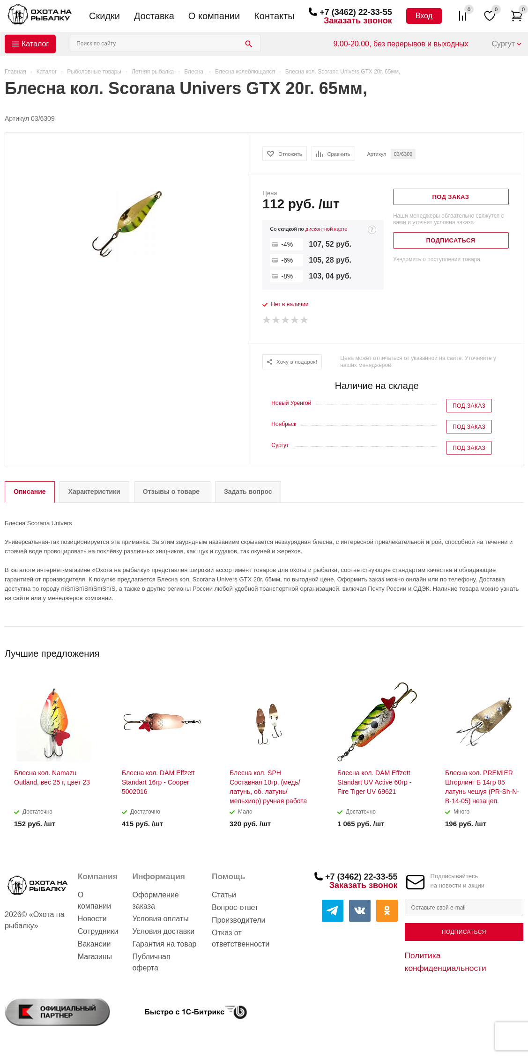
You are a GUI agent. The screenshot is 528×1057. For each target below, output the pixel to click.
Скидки (104, 16)
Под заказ (469, 406)
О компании (214, 16)
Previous (500, 650)
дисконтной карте (326, 229)
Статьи (224, 895)
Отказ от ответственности (240, 938)
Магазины (95, 957)
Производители (239, 920)
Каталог (35, 44)
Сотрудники (98, 931)
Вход (424, 16)
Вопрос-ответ (235, 907)
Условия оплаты (160, 919)
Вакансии (94, 944)
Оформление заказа (155, 900)
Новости (92, 919)
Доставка (154, 16)
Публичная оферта (151, 962)
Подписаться (464, 932)
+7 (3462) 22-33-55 (356, 12)
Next (516, 650)
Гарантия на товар (164, 944)
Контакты (274, 16)
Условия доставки (163, 931)
